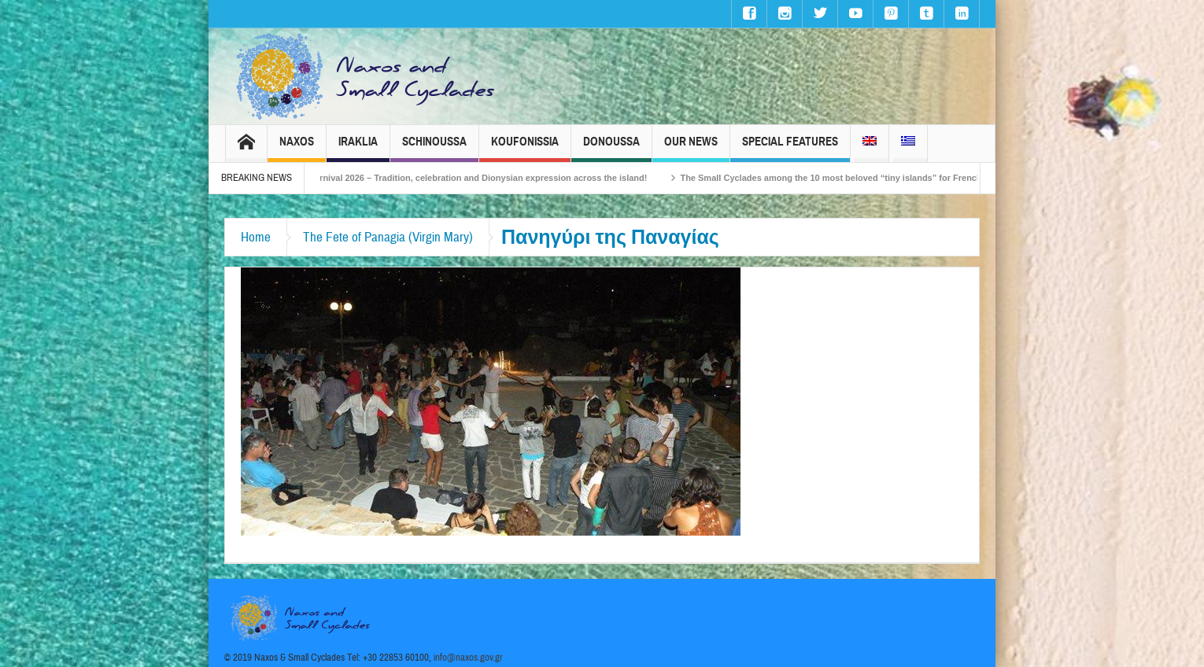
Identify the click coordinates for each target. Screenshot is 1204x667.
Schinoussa (434, 148)
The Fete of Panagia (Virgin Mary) (388, 237)
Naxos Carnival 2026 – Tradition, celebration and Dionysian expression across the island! (477, 177)
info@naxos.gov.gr (468, 657)
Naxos (297, 148)
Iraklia (358, 148)
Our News (690, 148)
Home (256, 237)
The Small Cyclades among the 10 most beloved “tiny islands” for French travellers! (867, 177)
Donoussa (611, 148)
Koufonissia (525, 148)
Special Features (790, 148)
